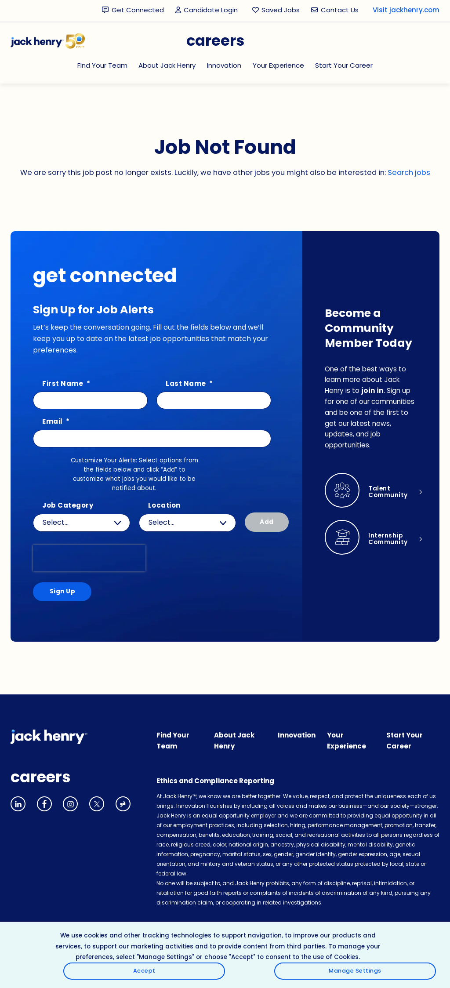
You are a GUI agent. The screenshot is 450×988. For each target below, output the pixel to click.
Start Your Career (344, 65)
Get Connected (138, 10)
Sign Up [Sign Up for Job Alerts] (61, 593)
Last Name (189, 384)
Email (56, 421)
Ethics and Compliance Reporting (215, 783)
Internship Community (390, 540)
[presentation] (89, 558)
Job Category (67, 505)
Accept (404, 945)
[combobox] (187, 523)
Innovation (224, 65)
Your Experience (278, 65)
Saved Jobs (280, 10)
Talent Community (390, 493)
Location (164, 505)
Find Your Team (102, 65)
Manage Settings (404, 970)
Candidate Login (208, 10)
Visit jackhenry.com (406, 10)
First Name (66, 384)
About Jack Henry (167, 65)
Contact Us (340, 10)
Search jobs (409, 172)
